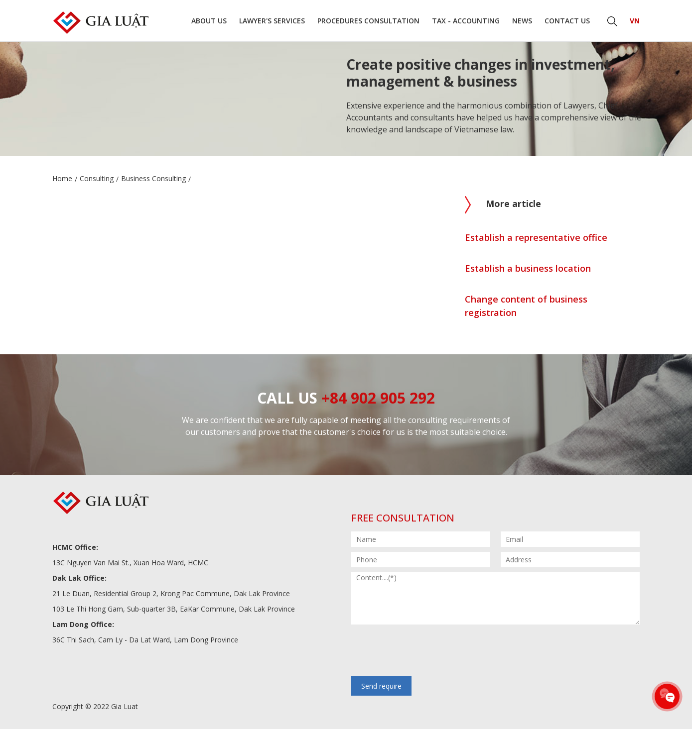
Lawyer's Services (272, 20)
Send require (381, 686)
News (522, 20)
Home (62, 178)
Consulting (97, 178)
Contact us (567, 20)
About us (209, 20)
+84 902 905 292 (378, 398)
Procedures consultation (368, 20)
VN (635, 20)
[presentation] (427, 651)
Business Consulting (153, 178)
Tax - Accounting (466, 20)
